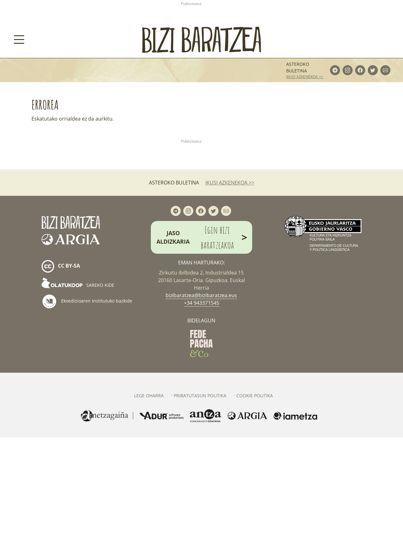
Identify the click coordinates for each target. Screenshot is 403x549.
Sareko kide (78, 397)
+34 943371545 (201, 414)
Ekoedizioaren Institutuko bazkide (87, 413)
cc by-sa (61, 378)
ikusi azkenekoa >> (304, 143)
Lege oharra (149, 507)
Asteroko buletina (297, 134)
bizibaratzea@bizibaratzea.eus (201, 407)
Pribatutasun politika (200, 507)
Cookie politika (254, 507)
